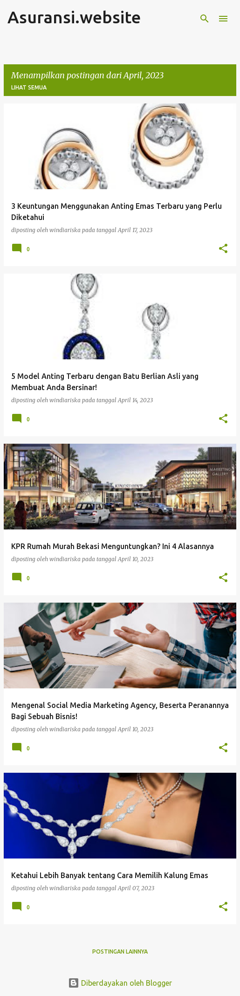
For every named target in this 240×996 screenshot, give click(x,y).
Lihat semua (29, 87)
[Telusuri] (204, 18)
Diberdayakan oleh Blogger (120, 983)
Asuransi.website (74, 17)
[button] (223, 249)
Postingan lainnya (120, 951)
